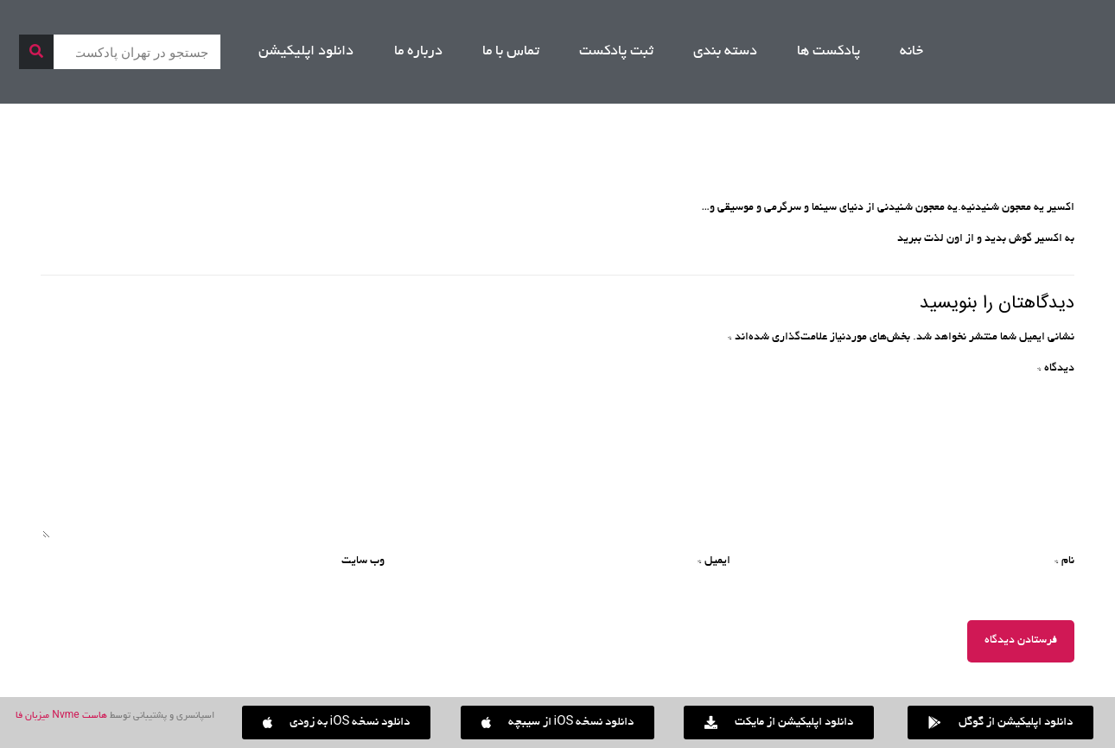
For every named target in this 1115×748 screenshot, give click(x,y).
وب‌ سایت (363, 561)
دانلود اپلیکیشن (306, 52)
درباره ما (418, 52)
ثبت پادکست (616, 52)
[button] (336, 722)
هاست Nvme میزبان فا (61, 716)
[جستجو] (36, 52)
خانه (911, 52)
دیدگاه (1055, 369)
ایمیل (714, 561)
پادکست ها (828, 52)
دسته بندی (725, 52)
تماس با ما (510, 52)
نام (1064, 561)
